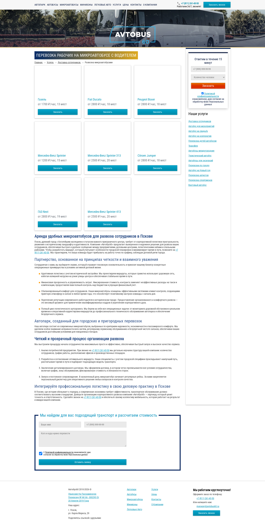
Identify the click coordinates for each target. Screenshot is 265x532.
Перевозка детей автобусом (202, 141)
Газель (42, 99)
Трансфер (193, 145)
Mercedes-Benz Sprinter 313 (104, 155)
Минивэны (86, 4)
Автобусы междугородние (201, 150)
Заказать (57, 112)
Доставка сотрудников (199, 121)
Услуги (117, 4)
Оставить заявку (83, 462)
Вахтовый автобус (197, 185)
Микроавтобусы (69, 4)
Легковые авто (102, 4)
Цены (126, 4)
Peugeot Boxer (146, 99)
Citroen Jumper (147, 155)
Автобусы (52, 4)
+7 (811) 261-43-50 (190, 3)
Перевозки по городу (198, 165)
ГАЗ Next (43, 211)
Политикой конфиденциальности (208, 95)
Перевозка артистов (198, 175)
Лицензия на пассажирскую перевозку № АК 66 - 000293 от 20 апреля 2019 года (83, 497)
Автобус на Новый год (199, 170)
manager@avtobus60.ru (208, 506)
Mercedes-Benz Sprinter (52, 155)
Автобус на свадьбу (198, 131)
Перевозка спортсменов (200, 180)
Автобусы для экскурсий (200, 160)
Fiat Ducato (94, 99)
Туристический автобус (199, 155)
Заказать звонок (217, 4)
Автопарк (39, 4)
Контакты (135, 4)
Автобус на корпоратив (199, 136)
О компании (150, 4)
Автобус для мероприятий (201, 126)
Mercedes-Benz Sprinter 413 (104, 211)
